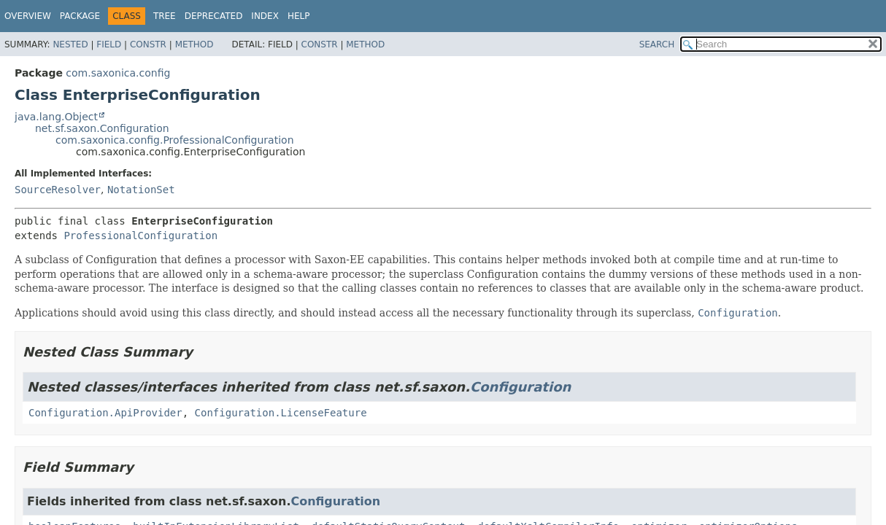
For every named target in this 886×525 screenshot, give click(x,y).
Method (194, 44)
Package (80, 16)
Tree (164, 16)
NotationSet (141, 189)
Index (265, 16)
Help (299, 16)
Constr (148, 44)
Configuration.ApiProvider (105, 413)
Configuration (520, 386)
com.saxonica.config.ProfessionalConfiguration (174, 140)
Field (108, 44)
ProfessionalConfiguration (140, 235)
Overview (27, 16)
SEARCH (657, 44)
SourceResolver (58, 189)
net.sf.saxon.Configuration (102, 128)
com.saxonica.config (118, 73)
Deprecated (214, 16)
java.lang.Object (56, 116)
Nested (70, 44)
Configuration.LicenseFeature (281, 413)
